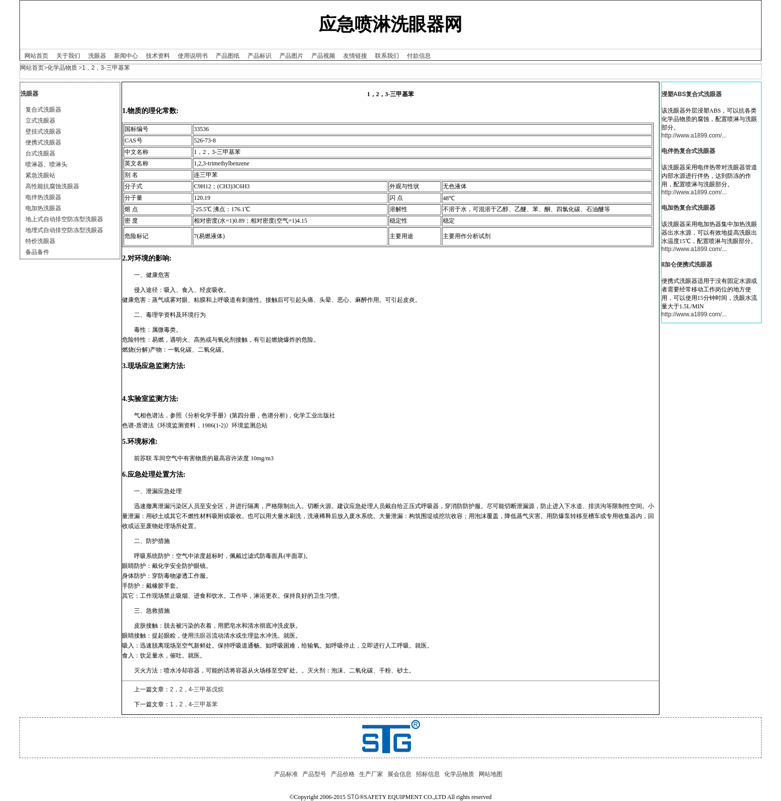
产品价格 (343, 774)
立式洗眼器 (40, 120)
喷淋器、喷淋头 (46, 164)
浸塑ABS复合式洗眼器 (691, 94)
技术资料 (158, 55)
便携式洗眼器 (43, 142)
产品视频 (323, 55)
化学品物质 (62, 67)
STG (353, 797)
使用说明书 (193, 55)
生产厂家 (371, 774)
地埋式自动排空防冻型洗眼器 (64, 230)
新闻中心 (126, 55)
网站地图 (491, 774)
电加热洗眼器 (43, 208)
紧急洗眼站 (40, 175)
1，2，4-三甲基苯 (194, 704)
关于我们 (68, 55)
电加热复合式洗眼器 (688, 207)
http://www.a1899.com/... (694, 135)
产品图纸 (228, 55)
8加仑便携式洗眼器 (687, 264)
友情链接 (355, 55)
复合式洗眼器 (43, 109)
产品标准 (286, 774)
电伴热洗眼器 (43, 197)
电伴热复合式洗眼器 (688, 150)
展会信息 (399, 774)
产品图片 (291, 55)
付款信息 (419, 55)
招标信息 (428, 774)
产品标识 (259, 55)
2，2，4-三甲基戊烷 (197, 689)
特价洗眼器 (40, 241)
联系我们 (387, 55)
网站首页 (36, 55)
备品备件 (37, 252)
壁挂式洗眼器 (43, 131)
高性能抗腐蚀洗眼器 (52, 186)
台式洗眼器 (40, 153)
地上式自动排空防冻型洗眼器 (64, 219)
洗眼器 (97, 55)
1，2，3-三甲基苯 (106, 67)
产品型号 (314, 774)
